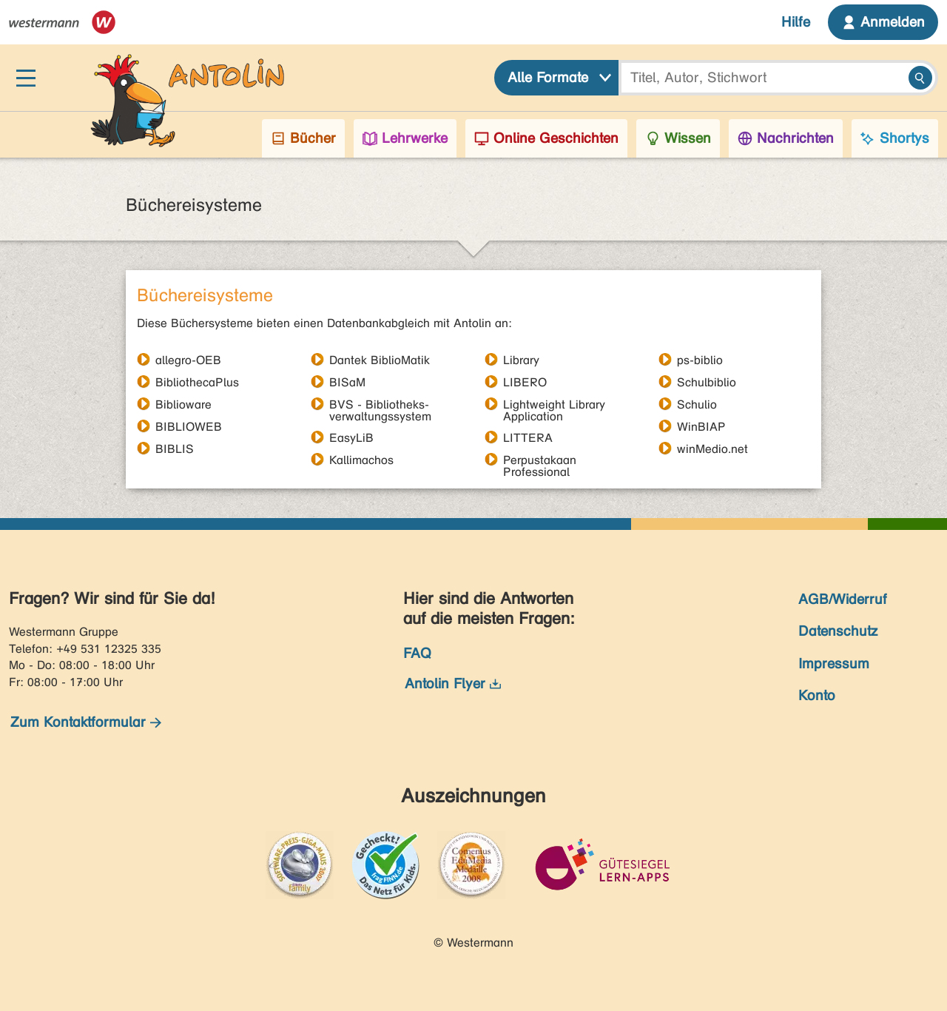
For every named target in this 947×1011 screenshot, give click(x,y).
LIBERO (525, 382)
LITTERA (528, 437)
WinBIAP (701, 426)
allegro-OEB (188, 359)
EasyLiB (351, 437)
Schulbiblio (706, 382)
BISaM (347, 382)
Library (521, 359)
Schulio (697, 404)
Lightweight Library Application (554, 404)
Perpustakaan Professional (539, 459)
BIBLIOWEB (188, 426)
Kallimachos (361, 459)
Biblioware (183, 404)
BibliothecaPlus (197, 382)
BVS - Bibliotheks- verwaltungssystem (380, 404)
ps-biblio (700, 359)
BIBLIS (174, 448)
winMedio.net (712, 448)
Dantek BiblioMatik (379, 359)
